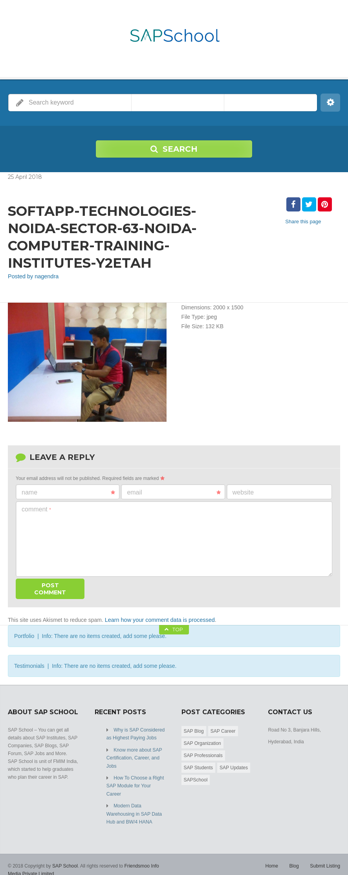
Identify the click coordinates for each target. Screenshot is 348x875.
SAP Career (223, 730)
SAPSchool (196, 779)
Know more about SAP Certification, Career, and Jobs (133, 756)
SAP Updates (234, 767)
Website (243, 492)
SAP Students (198, 767)
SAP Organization (202, 742)
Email (173, 492)
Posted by (32, 276)
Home (272, 855)
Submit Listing (325, 855)
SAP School (64, 855)
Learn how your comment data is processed (158, 619)
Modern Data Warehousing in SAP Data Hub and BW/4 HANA (133, 803)
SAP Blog (194, 730)
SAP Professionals (203, 754)
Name (68, 492)
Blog (294, 855)
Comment (36, 509)
